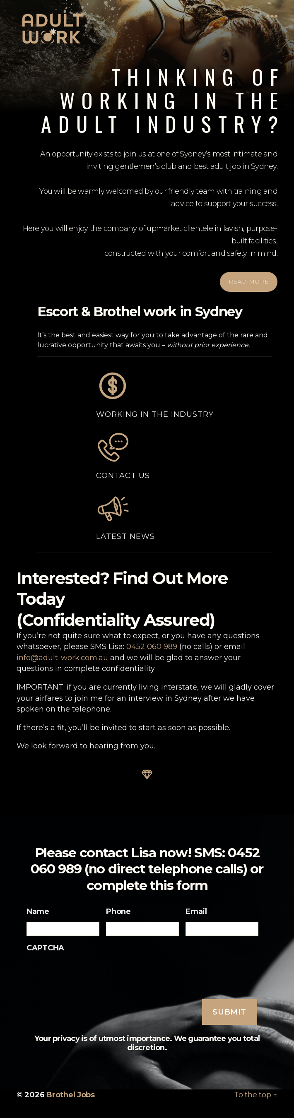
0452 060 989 (151, 646)
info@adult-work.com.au (62, 657)
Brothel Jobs (70, 1094)
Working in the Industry (155, 394)
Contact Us (123, 455)
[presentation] (89, 974)
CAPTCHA (45, 947)
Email (196, 911)
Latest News (125, 516)
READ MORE (249, 281)
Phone (118, 911)
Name (38, 911)
